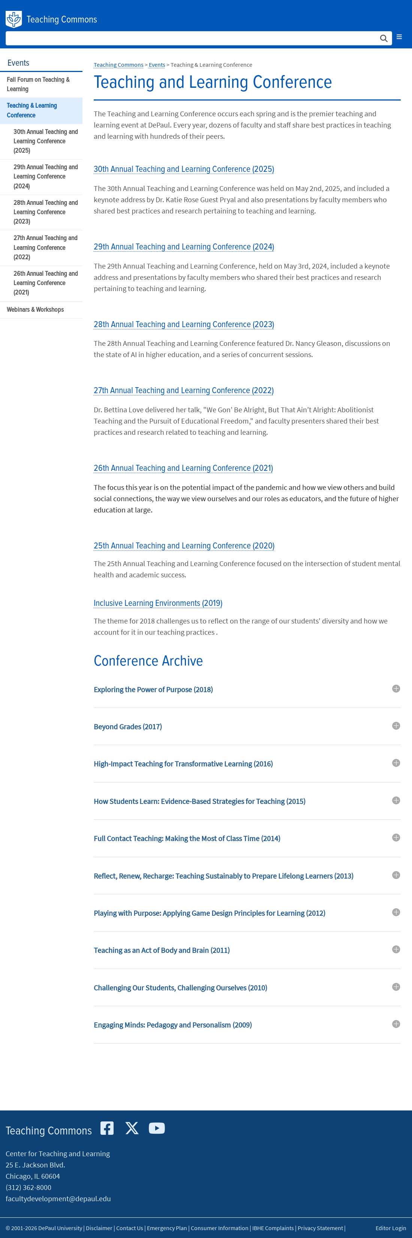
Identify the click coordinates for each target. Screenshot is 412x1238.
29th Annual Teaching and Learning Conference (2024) (45, 177)
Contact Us (129, 1228)
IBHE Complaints (273, 1228)
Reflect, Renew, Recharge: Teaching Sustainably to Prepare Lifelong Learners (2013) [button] (224, 875)
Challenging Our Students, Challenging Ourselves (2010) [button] (180, 987)
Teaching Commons (62, 20)
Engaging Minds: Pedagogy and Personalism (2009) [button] (173, 1024)
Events (18, 63)
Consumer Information (220, 1228)
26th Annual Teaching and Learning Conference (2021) (45, 283)
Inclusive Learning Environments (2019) (158, 603)
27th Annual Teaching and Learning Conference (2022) (45, 247)
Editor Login (391, 1228)
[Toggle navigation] (399, 37)
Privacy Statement (320, 1228)
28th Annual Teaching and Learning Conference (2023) (45, 212)
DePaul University (14, 19)
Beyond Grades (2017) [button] (128, 726)
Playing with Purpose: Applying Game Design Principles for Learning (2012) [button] (209, 913)
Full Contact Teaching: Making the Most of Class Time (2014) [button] (187, 838)
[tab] (247, 695)
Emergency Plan (167, 1228)
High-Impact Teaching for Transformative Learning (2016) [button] (183, 763)
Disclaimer (99, 1228)
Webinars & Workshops (35, 310)
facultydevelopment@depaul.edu (58, 1198)
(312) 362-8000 (28, 1187)
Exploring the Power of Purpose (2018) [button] (153, 689)
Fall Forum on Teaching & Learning (38, 85)
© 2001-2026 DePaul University (44, 1228)
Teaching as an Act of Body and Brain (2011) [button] (162, 950)
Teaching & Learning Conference (32, 111)
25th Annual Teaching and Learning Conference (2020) (184, 546)
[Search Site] (199, 38)
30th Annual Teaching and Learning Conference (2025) (45, 141)
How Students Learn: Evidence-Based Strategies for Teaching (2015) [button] (200, 801)
